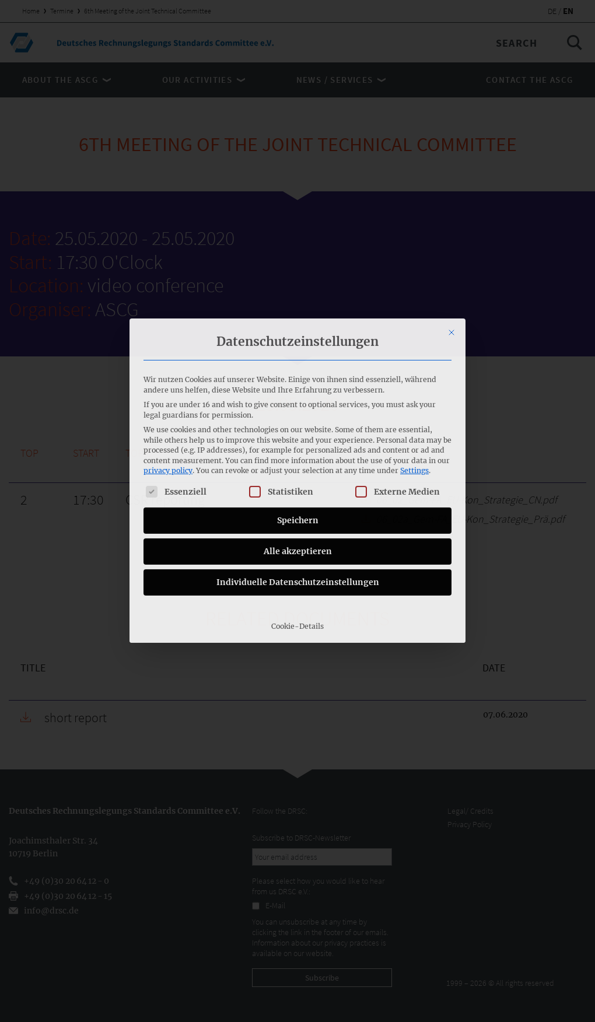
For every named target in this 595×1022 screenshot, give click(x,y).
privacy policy (168, 381)
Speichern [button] (297, 431)
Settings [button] (414, 381)
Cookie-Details (297, 537)
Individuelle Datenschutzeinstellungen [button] (297, 493)
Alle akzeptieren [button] (298, 462)
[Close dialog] (451, 243)
